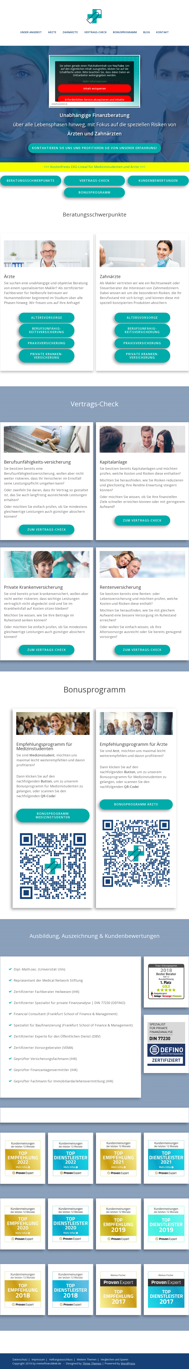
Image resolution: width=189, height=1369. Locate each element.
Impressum (38, 1359)
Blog (146, 32)
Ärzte (52, 32)
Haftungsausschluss (61, 1359)
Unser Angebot (31, 32)
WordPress (128, 1363)
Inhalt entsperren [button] (94, 88)
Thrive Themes (91, 1363)
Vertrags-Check (95, 32)
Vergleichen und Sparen (114, 1359)
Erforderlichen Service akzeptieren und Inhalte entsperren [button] (94, 101)
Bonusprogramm (125, 32)
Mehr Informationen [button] (95, 81)
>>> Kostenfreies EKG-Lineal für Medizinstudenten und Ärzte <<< (94, 167)
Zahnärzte (70, 32)
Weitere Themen (87, 1359)
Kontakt (162, 32)
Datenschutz (19, 1359)
